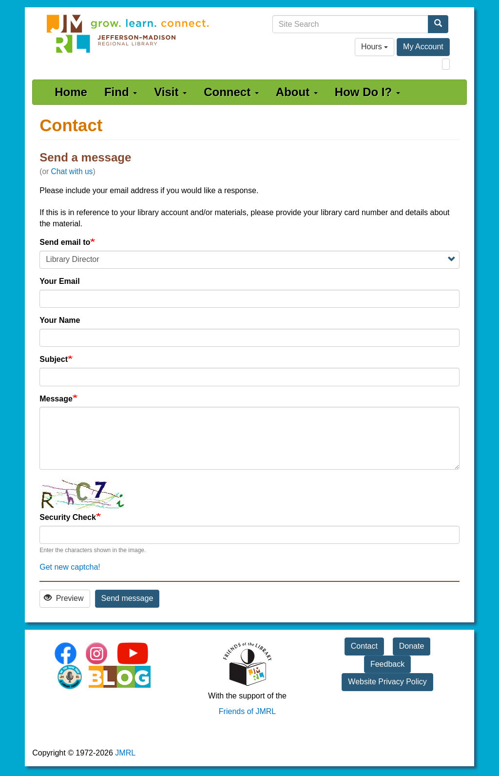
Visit (170, 92)
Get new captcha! (69, 567)
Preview (63, 598)
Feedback (387, 664)
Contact (364, 646)
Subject (53, 359)
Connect (231, 92)
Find (120, 92)
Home (71, 92)
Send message (127, 598)
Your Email (59, 281)
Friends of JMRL (247, 711)
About (297, 92)
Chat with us (72, 171)
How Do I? (367, 92)
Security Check (67, 517)
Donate (411, 646)
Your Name (59, 320)
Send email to (64, 242)
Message (56, 399)
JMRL (125, 753)
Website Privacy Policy (387, 681)
